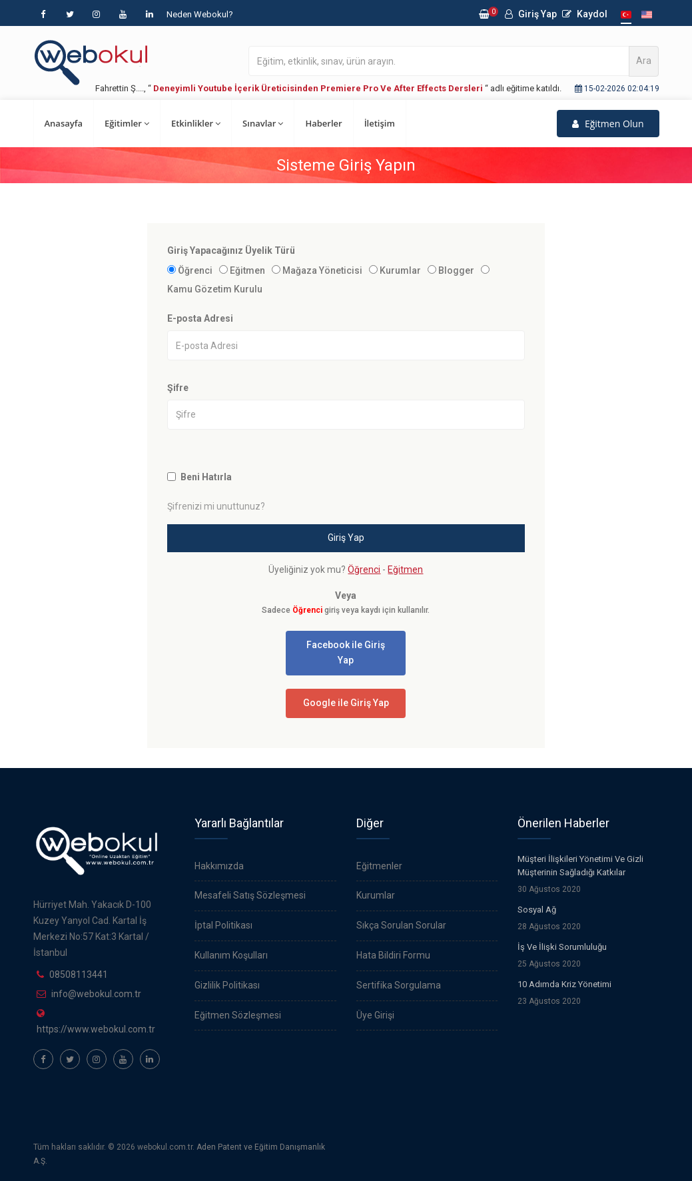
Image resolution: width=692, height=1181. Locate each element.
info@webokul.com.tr (96, 993)
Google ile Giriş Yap (346, 702)
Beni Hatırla (206, 477)
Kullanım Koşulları (231, 955)
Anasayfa (64, 123)
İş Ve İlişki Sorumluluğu (562, 947)
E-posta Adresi (200, 318)
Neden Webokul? (200, 14)
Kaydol (584, 14)
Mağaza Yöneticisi (322, 270)
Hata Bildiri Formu (393, 955)
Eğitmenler (379, 866)
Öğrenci (195, 270)
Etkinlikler (195, 123)
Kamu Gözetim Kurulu (214, 289)
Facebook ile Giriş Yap (345, 652)
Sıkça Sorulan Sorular (401, 925)
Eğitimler (127, 123)
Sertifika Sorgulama (398, 985)
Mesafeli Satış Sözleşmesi (250, 895)
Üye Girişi (375, 1015)
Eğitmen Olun (607, 123)
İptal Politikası (223, 925)
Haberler (323, 123)
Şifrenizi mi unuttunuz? (216, 506)
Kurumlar (400, 270)
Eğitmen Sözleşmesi (237, 1015)
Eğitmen (247, 270)
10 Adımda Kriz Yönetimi (564, 984)
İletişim (379, 123)
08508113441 (78, 974)
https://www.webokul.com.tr (96, 1029)
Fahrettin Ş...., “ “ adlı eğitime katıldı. (328, 88)
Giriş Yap (531, 14)
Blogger (456, 270)
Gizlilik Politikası (227, 985)
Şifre (177, 387)
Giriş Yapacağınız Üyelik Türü (231, 250)
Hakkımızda (219, 866)
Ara (643, 60)
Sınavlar (262, 123)
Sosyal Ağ (537, 910)
